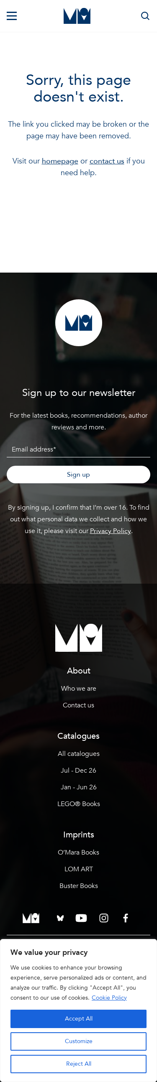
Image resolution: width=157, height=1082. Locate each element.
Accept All (79, 1019)
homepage (60, 161)
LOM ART (78, 869)
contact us (107, 161)
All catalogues (79, 753)
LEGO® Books (78, 804)
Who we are (78, 688)
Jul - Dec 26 (78, 770)
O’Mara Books (78, 852)
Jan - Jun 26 (79, 787)
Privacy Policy (110, 531)
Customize (79, 1041)
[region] (78, 1010)
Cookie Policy (109, 998)
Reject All (78, 1064)
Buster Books (78, 886)
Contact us (78, 705)
